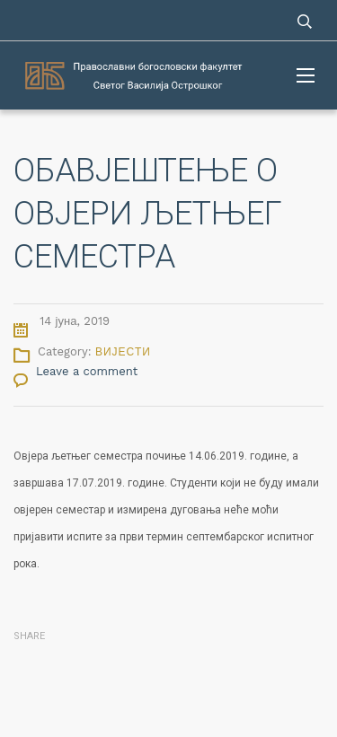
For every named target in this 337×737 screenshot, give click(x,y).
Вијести (123, 352)
